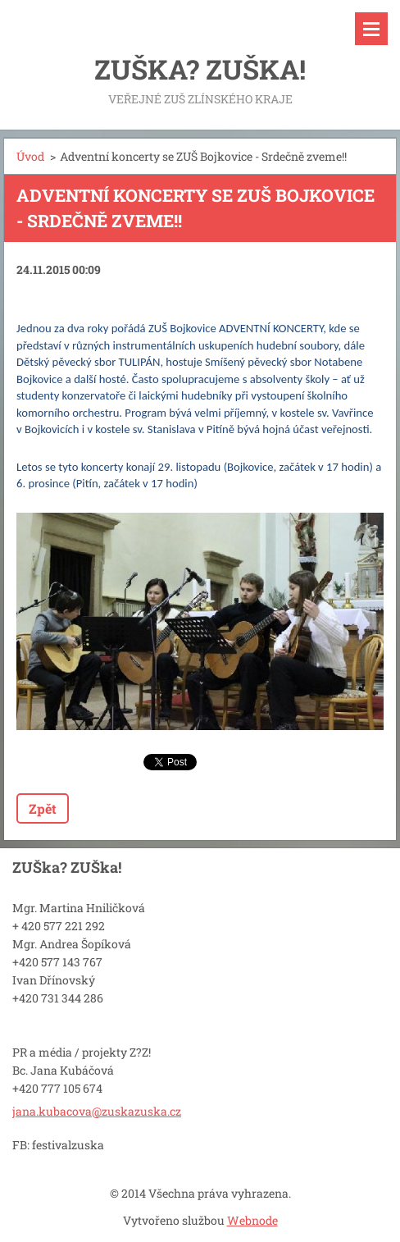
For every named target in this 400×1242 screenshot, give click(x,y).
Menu (371, 28)
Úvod (30, 156)
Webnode (252, 1220)
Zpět (43, 808)
